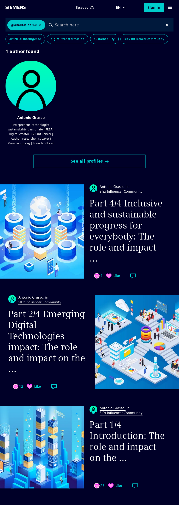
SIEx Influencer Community (144, 39)
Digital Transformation (67, 39)
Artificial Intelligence (25, 39)
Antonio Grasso (31, 118)
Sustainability (104, 39)
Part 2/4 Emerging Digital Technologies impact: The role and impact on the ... (46, 341)
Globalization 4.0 (24, 25)
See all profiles (90, 161)
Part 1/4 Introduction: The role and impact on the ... (127, 441)
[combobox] (109, 25)
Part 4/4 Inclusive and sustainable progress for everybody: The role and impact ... (126, 231)
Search (50, 25)
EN (118, 7)
